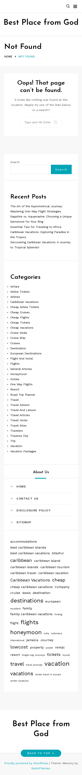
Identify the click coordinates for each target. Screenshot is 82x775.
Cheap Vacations (21, 327)
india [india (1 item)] (46, 633)
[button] (68, 6)
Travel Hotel (18, 420)
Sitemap (23, 522)
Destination (18, 348)
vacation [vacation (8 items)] (57, 663)
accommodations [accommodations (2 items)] (23, 541)
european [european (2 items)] (53, 601)
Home (21, 486)
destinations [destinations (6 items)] (26, 600)
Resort (14, 389)
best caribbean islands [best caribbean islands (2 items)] (28, 547)
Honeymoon (18, 374)
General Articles (21, 369)
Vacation (16, 446)
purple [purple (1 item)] (49, 647)
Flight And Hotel (21, 358)
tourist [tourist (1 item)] (66, 655)
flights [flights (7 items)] (30, 622)
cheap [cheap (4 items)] (58, 579)
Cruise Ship (18, 337)
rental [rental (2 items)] (59, 647)
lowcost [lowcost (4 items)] (19, 647)
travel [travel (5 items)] (17, 664)
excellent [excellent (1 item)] (15, 608)
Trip (13, 440)
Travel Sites (18, 425)
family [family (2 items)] (27, 608)
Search (15, 162)
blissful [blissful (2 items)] (58, 553)
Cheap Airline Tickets (24, 307)
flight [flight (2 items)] (14, 623)
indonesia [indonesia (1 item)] (56, 633)
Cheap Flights (19, 317)
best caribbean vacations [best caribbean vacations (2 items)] (30, 553)
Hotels (14, 379)
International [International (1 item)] (17, 640)
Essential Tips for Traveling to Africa (35, 226)
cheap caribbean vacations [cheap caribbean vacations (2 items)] (31, 587)
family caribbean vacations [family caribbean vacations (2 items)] (31, 614)
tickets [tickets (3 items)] (54, 654)
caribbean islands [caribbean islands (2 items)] (24, 567)
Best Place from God (41, 23)
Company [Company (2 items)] (62, 587)
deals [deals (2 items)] (26, 593)
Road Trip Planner (22, 394)
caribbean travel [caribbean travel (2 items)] (23, 573)
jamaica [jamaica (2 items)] (32, 640)
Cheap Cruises (20, 312)
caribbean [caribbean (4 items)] (21, 560)
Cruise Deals (18, 332)
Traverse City (19, 435)
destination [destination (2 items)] (41, 593)
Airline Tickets (20, 291)
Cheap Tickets (20, 322)
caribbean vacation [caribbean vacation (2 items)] (53, 573)
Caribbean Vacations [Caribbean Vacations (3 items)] (30, 580)
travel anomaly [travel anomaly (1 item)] (34, 665)
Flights (15, 363)
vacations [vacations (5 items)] (21, 673)
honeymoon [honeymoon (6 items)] (26, 632)
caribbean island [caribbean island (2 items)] (47, 561)
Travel (14, 399)
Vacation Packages (23, 451)
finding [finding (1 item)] (58, 614)
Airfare (14, 286)
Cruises (15, 343)
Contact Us (27, 498)
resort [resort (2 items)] (15, 655)
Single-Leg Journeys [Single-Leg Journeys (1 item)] (33, 655)
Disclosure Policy (33, 510)
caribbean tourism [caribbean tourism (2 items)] (54, 567)
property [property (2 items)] (37, 647)
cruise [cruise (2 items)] (15, 593)
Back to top (41, 753)
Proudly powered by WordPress (26, 763)
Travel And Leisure (23, 410)
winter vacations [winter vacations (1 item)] (19, 681)
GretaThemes (40, 768)
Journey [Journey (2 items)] (46, 640)
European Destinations (26, 353)
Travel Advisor (20, 405)
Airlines (15, 296)
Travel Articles (20, 415)
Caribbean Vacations (24, 302)
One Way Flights (21, 384)
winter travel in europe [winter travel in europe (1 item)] (48, 674)
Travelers (16, 430)
